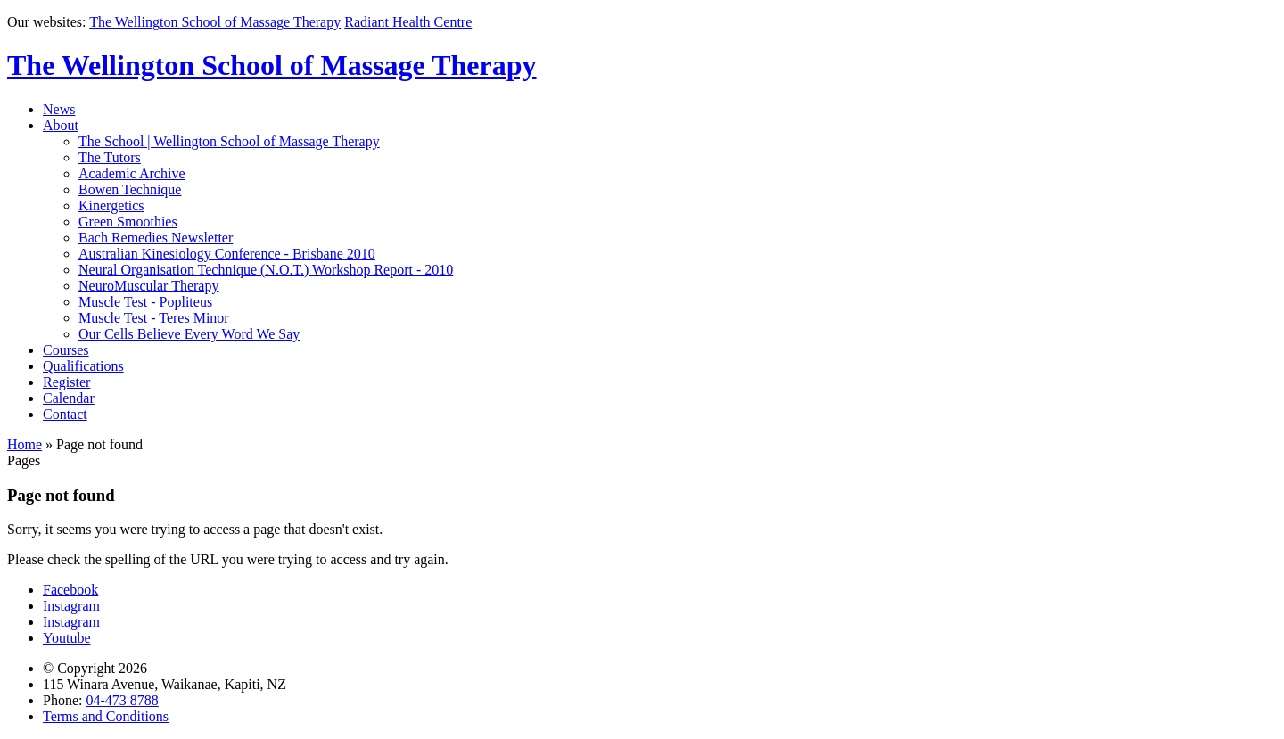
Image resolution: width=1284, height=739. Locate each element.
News (59, 109)
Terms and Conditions (106, 716)
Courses (66, 349)
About (60, 125)
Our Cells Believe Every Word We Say (189, 333)
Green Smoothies (127, 221)
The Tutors (109, 157)
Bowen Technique (129, 189)
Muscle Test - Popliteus (145, 301)
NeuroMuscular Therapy (148, 285)
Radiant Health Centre (408, 21)
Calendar (69, 398)
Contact (65, 414)
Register (66, 382)
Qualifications (83, 366)
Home (24, 444)
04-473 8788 (122, 700)
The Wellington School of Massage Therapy (215, 21)
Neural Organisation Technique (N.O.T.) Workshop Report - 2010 (265, 269)
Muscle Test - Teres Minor (153, 317)
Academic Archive (131, 173)
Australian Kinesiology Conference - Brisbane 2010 (226, 253)
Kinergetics (111, 205)
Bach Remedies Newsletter (155, 237)
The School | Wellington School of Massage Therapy (229, 141)
